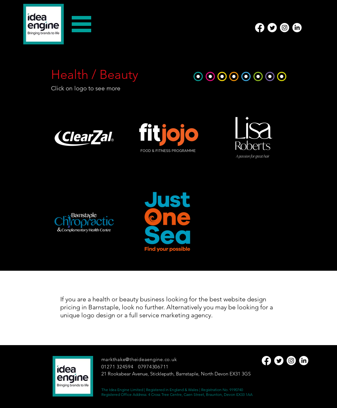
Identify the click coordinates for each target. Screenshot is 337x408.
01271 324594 (117, 367)
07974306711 (153, 367)
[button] (81, 24)
